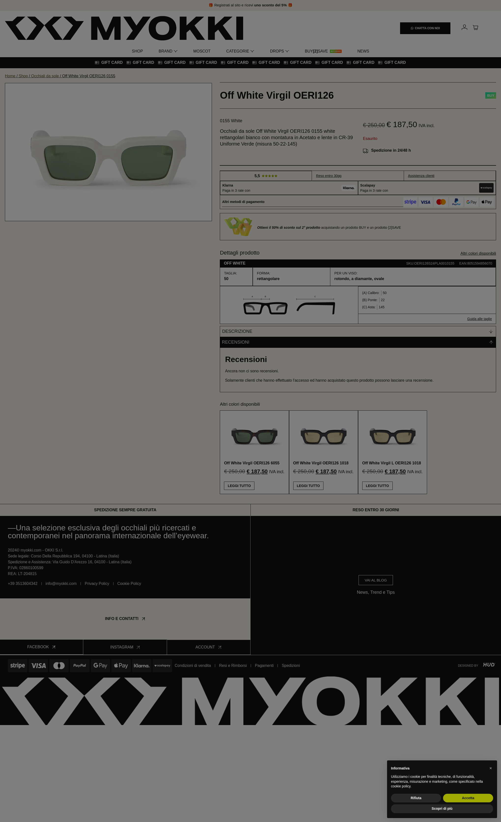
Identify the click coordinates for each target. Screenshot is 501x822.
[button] (491, 768)
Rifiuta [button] (416, 798)
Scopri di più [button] (442, 808)
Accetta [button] (468, 798)
